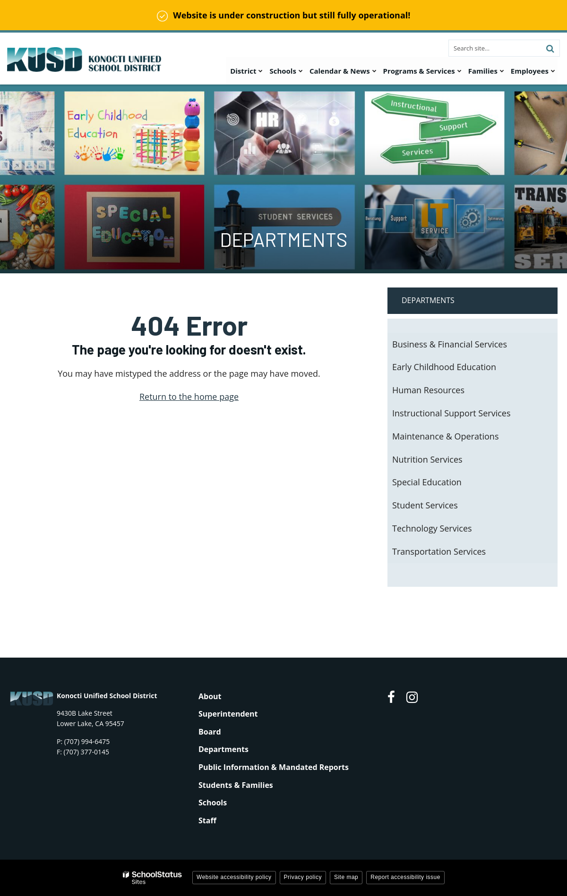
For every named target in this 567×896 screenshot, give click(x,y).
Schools (212, 802)
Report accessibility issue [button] (405, 877)
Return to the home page (189, 396)
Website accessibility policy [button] (234, 877)
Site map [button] (346, 877)
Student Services (425, 505)
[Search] (550, 48)
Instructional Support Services (451, 413)
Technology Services (432, 528)
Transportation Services (439, 551)
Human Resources (428, 390)
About (210, 696)
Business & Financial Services (449, 344)
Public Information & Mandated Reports (273, 767)
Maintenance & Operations (445, 436)
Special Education (427, 482)
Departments (428, 300)
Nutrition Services (427, 459)
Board (209, 732)
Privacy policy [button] (303, 877)
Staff (207, 820)
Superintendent (228, 714)
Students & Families (235, 785)
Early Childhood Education (444, 366)
